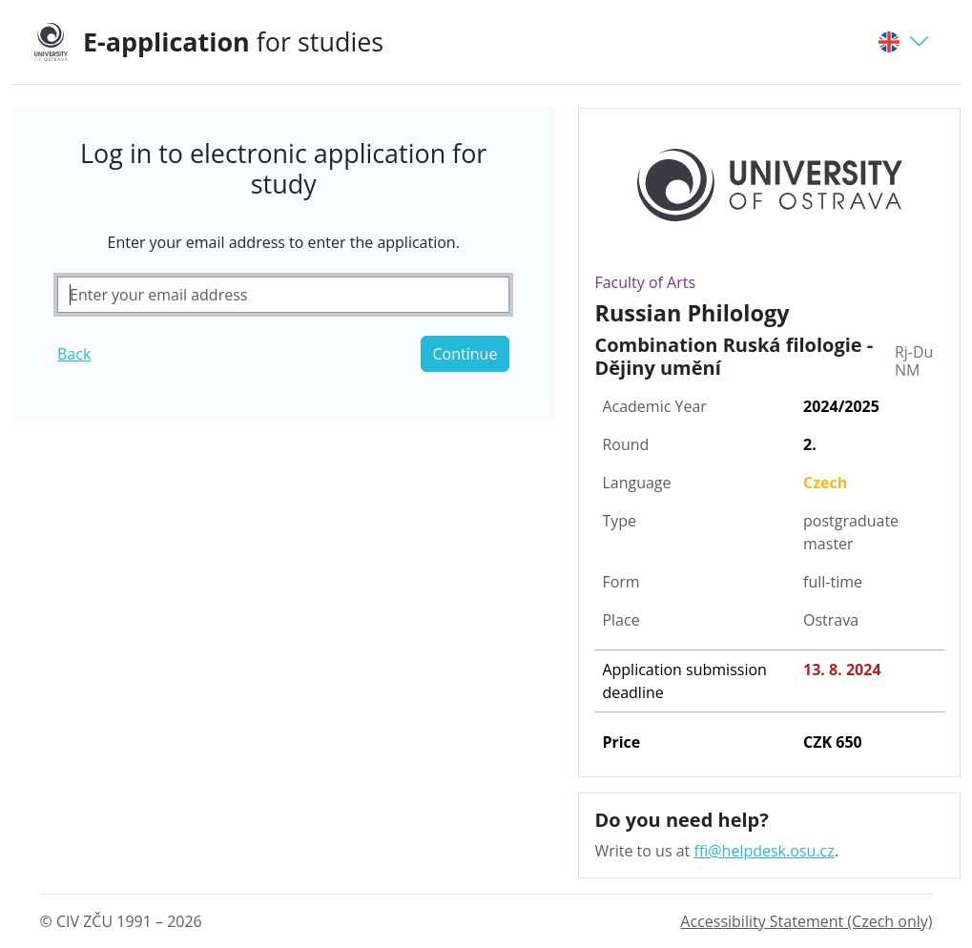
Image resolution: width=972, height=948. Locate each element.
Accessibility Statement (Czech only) (806, 921)
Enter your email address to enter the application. (284, 242)
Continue (465, 353)
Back (74, 353)
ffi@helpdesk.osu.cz (763, 850)
